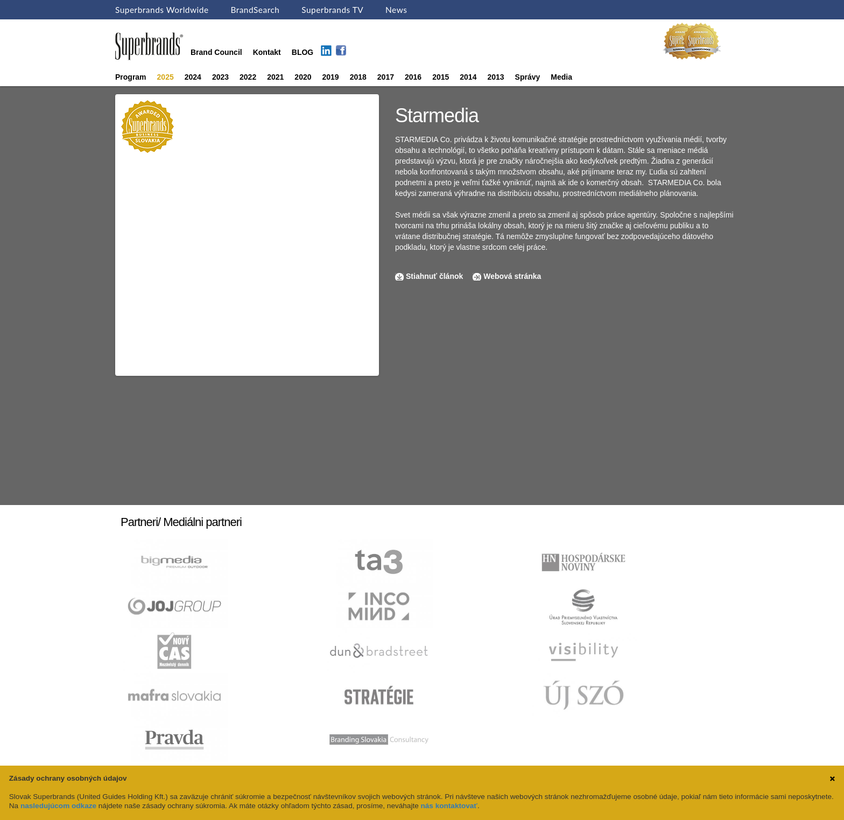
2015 (440, 77)
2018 (358, 77)
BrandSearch (254, 10)
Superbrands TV (332, 10)
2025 (165, 77)
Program (130, 77)
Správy (527, 77)
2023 (220, 77)
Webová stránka (512, 276)
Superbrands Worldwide (162, 10)
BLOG (302, 52)
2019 (330, 77)
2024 (193, 77)
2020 (302, 77)
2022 (248, 77)
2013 (495, 77)
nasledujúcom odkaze (58, 806)
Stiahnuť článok (435, 276)
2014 (468, 77)
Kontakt (267, 52)
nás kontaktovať (449, 806)
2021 (275, 77)
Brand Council (216, 52)
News (396, 10)
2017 (385, 77)
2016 (413, 77)
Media (561, 77)
